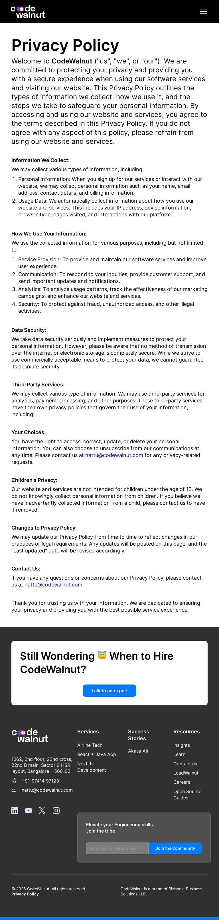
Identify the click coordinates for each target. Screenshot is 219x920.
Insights (181, 745)
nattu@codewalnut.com (114, 455)
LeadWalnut (185, 773)
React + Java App (96, 754)
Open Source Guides (187, 795)
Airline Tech (89, 745)
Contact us (185, 764)
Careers (181, 782)
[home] (28, 12)
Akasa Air (138, 751)
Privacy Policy (25, 893)
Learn (179, 754)
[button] (202, 11)
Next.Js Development (91, 767)
